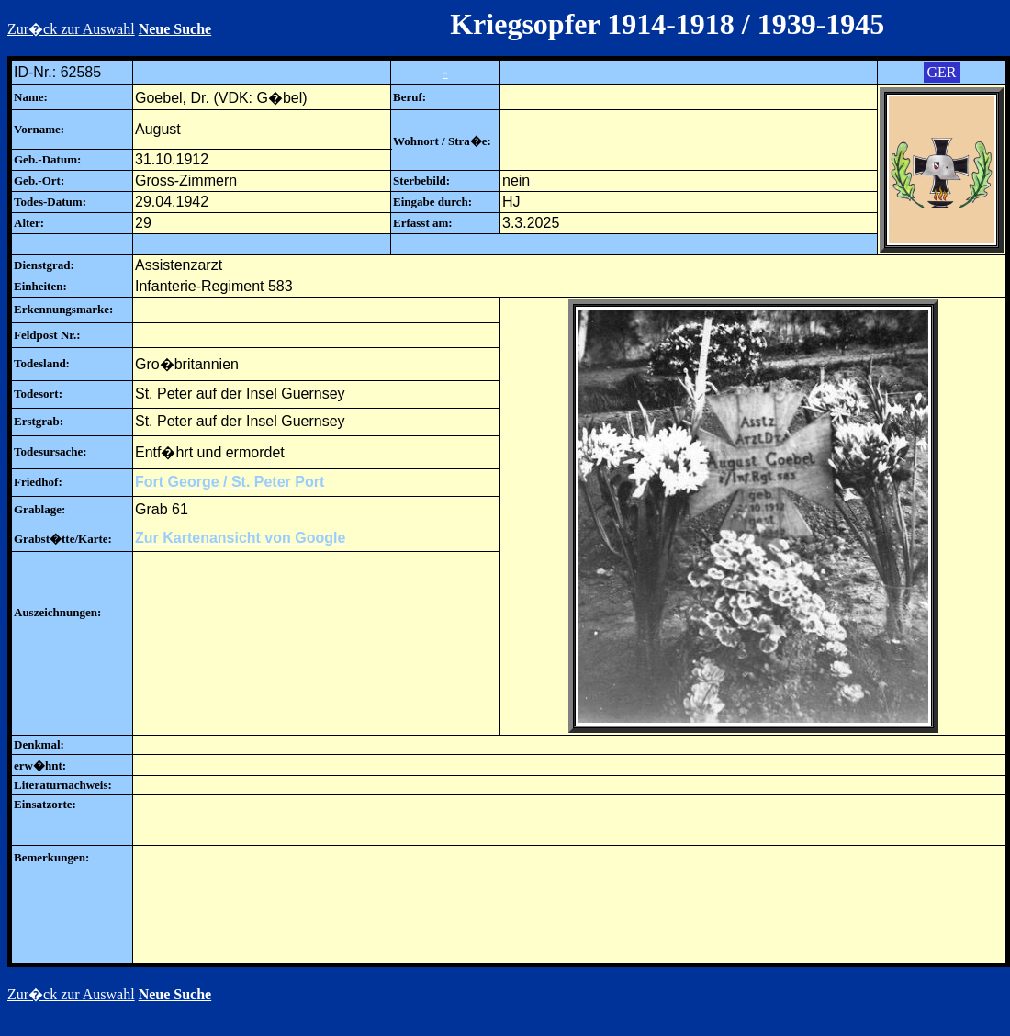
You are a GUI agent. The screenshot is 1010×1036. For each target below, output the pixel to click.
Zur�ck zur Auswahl (71, 29)
